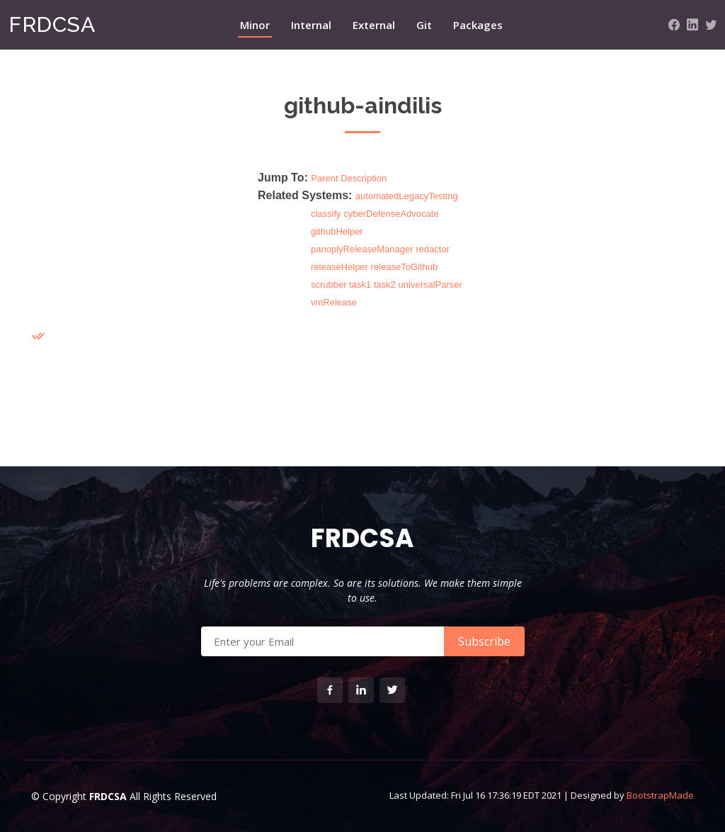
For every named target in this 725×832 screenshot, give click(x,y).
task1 (360, 284)
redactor (433, 249)
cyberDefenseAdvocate (390, 213)
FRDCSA (51, 24)
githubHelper (337, 231)
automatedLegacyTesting (406, 196)
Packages (478, 25)
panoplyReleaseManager (362, 249)
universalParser (430, 284)
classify (326, 213)
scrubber (329, 284)
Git (424, 25)
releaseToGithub (404, 267)
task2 (385, 284)
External (374, 25)
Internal (311, 25)
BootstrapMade (660, 795)
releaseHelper (339, 267)
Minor (255, 25)
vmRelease (334, 302)
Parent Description (349, 178)
